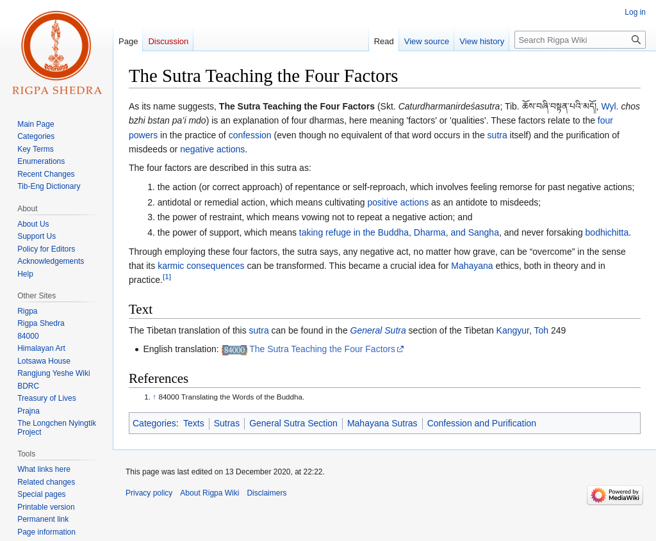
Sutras (227, 423)
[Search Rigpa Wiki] (580, 40)
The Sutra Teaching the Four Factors (322, 349)
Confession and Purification (481, 423)
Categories (154, 423)
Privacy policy (149, 493)
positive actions (398, 202)
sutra (497, 135)
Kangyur (512, 330)
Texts (193, 423)
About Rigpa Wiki (209, 493)
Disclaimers (266, 493)
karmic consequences (201, 266)
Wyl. (609, 106)
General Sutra (378, 330)
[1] (167, 277)
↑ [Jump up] (154, 396)
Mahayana (472, 266)
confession (250, 135)
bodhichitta (607, 232)
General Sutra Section (293, 423)
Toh (541, 330)
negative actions (212, 149)
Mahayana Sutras (382, 423)
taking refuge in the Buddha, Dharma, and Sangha (399, 232)
